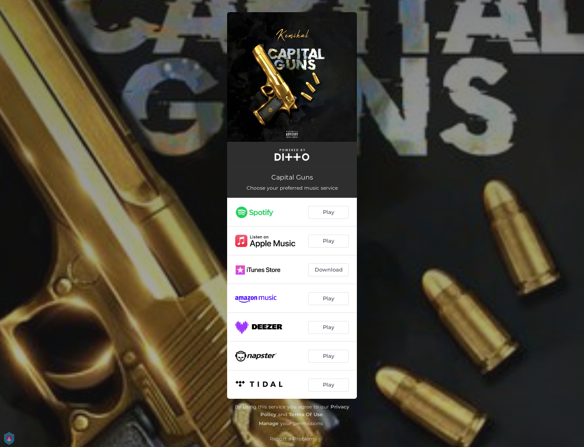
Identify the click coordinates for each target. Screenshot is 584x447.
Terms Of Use (306, 414)
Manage (269, 423)
